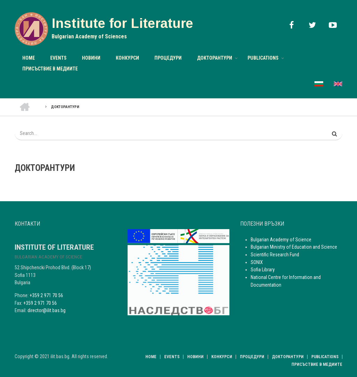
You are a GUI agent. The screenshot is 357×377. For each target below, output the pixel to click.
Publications (263, 58)
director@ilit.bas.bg (47, 310)
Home (28, 58)
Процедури (168, 58)
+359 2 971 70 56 (46, 295)
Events (58, 58)
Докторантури (214, 58)
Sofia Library (263, 269)
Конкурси (127, 58)
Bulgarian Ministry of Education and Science (294, 247)
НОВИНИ (91, 58)
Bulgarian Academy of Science (281, 239)
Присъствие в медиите (50, 68)
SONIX (257, 262)
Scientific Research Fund (275, 254)
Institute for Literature (122, 23)
